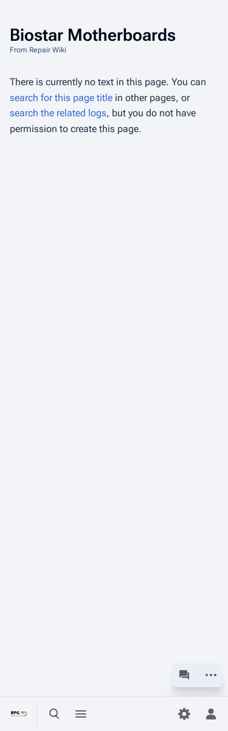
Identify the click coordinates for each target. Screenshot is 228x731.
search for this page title (61, 97)
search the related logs (58, 113)
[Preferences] (184, 714)
